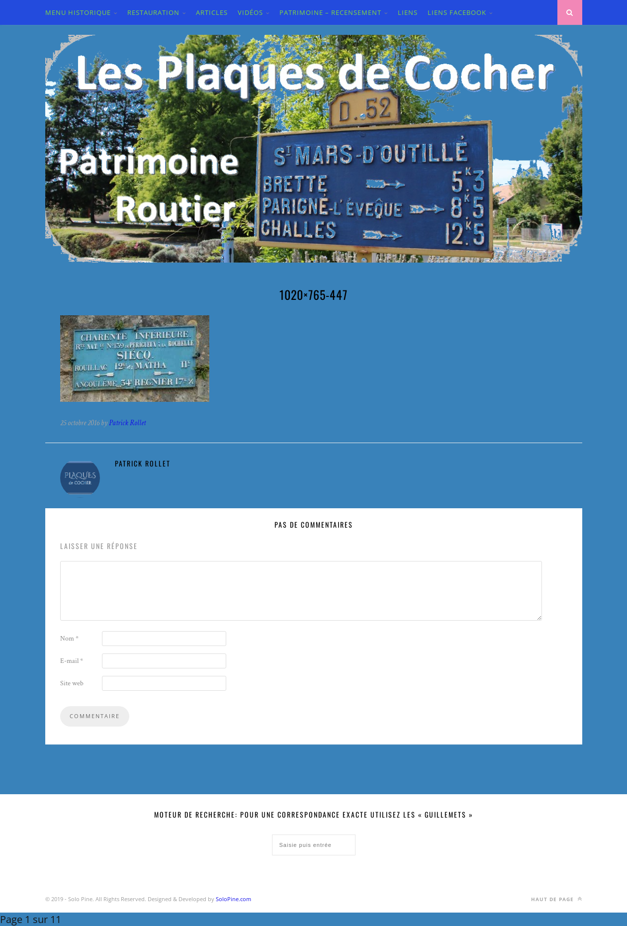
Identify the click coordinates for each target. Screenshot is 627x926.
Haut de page (556, 899)
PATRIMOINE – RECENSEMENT (330, 12)
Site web (72, 683)
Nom (69, 638)
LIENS (408, 12)
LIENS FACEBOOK (457, 12)
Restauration (153, 12)
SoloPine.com (233, 899)
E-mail (71, 660)
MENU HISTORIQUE (78, 12)
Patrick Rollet (127, 423)
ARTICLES (212, 12)
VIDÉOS (250, 12)
